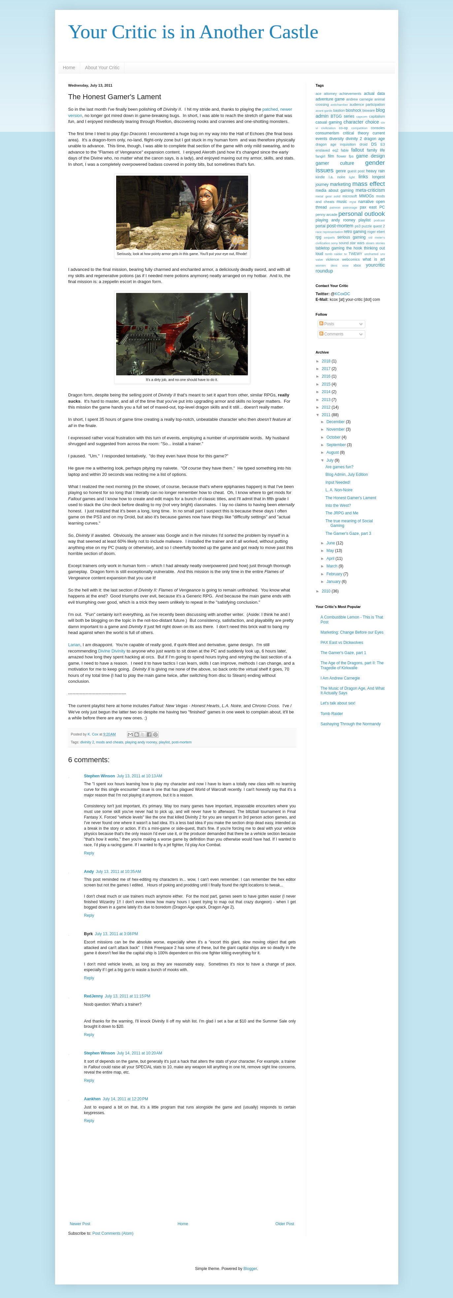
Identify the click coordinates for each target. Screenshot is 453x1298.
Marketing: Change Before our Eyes (352, 632)
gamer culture (335, 163)
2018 (327, 361)
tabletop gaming (330, 248)
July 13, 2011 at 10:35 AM (118, 871)
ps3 (357, 226)
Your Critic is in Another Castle (193, 32)
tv (345, 254)
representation (333, 232)
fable (344, 150)
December (336, 421)
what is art (374, 259)
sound (343, 243)
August (333, 452)
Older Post (284, 1224)
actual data (374, 93)
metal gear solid (328, 196)
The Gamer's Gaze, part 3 (348, 533)
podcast (379, 220)
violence (332, 259)
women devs (327, 265)
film (331, 156)
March (332, 566)
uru (382, 254)
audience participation (367, 104)
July (330, 460)
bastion (339, 110)
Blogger (250, 1268)
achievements (351, 94)
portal (321, 226)
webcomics (351, 259)
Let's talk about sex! (338, 703)
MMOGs (366, 196)
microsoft (349, 196)
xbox (357, 265)
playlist (164, 742)
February (334, 574)
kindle (320, 177)
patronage (350, 207)
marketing (340, 184)
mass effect (368, 183)
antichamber (339, 104)
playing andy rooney (141, 742)
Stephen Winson (99, 776)
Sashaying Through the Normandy (351, 724)
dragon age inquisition (336, 144)
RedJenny (93, 996)
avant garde (324, 110)
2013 (327, 399)
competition (359, 128)
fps (351, 156)
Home (69, 67)
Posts (326, 324)
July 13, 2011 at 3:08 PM (116, 934)
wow (345, 265)
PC (382, 207)
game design (370, 156)
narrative (366, 201)
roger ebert (376, 232)
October (333, 437)
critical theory (356, 133)
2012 (327, 407)
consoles (378, 128)
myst (352, 202)
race (319, 232)
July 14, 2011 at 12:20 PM (125, 1099)
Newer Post (80, 1224)
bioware (368, 110)
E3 (382, 144)
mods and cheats (109, 742)
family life (376, 150)
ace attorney (326, 94)
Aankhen (92, 1099)
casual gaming (329, 122)
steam (370, 243)
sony (334, 243)
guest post (355, 171)
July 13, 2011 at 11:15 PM (127, 996)
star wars (357, 243)
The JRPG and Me (341, 513)
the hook (354, 248)
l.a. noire (337, 177)
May (330, 550)
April (330, 558)
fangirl (320, 156)
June (331, 543)
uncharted (371, 254)
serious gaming (351, 237)
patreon (335, 207)
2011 (327, 415)
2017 (327, 368)
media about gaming (335, 190)
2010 (327, 591)
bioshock (353, 110)
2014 (327, 391)
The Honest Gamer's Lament (350, 498)
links (363, 176)
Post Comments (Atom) (113, 1233)
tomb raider (333, 254)
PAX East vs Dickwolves (342, 642)
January (333, 581)
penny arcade (327, 214)
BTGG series (342, 116)
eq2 (336, 150)
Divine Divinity (111, 651)
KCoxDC (342, 294)
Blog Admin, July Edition (346, 474)
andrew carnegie (359, 99)
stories (380, 243)
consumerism (327, 133)
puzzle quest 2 (373, 226)
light (352, 177)
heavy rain (375, 171)
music (342, 201)
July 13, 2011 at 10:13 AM (139, 776)
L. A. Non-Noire (338, 490)
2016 (327, 376)
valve (319, 259)
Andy (89, 871)
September (336, 445)
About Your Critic (102, 67)
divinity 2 (87, 742)
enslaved (323, 150)
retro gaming (355, 231)
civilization (328, 128)
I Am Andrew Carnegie (340, 678)
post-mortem (182, 742)
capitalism (377, 116)
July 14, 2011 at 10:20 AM (139, 1053)
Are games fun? (339, 467)
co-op (343, 128)
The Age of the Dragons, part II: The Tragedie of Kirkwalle (352, 665)
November (336, 429)
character (353, 122)
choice (372, 122)
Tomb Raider (332, 713)
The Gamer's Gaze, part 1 (343, 652)
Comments (331, 334)
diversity (336, 138)
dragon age (374, 138)
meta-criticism (370, 190)
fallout (357, 150)
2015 (327, 384)
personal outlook (361, 213)
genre (341, 171)
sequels (329, 237)
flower (341, 156)
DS (374, 144)
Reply (89, 853)
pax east (368, 207)
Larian (74, 644)
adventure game (330, 99)
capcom (362, 116)
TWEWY (355, 254)
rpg (318, 237)
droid (364, 144)
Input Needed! (337, 482)
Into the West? (338, 505)
